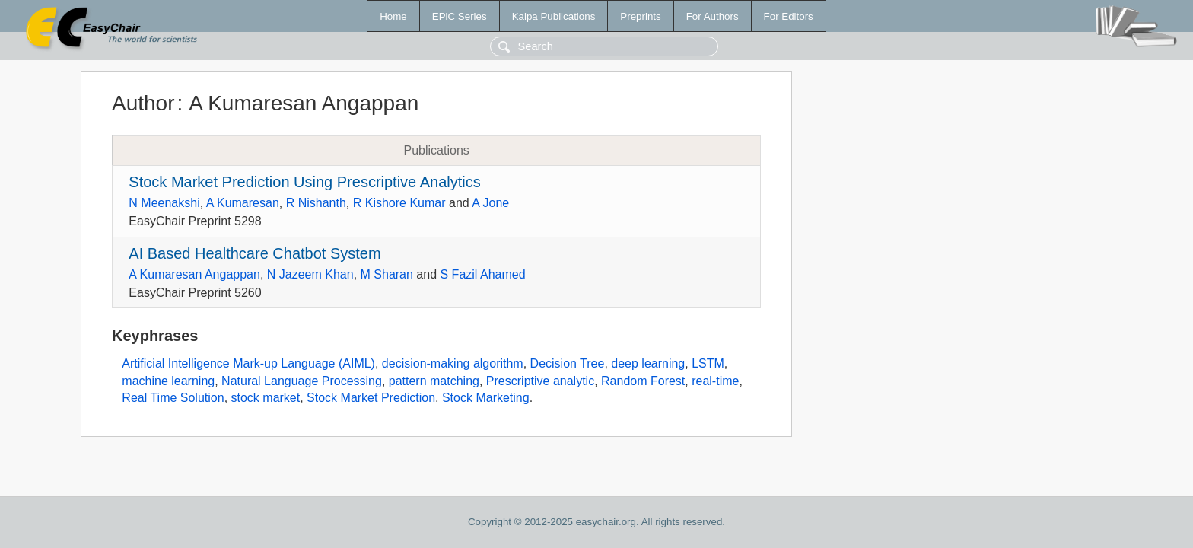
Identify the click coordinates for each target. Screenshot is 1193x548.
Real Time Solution (173, 397)
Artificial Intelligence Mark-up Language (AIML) (248, 363)
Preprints (640, 16)
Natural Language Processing (301, 380)
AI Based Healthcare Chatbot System (254, 253)
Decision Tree (567, 363)
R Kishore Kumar (399, 202)
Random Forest (643, 380)
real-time (715, 380)
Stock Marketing (486, 397)
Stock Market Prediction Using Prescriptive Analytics (304, 182)
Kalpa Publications (554, 16)
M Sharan (387, 274)
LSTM (708, 363)
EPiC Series (459, 16)
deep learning (648, 363)
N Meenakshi (164, 202)
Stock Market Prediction (371, 397)
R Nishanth (316, 202)
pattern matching (434, 380)
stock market (266, 397)
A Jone (490, 202)
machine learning (168, 380)
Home (393, 16)
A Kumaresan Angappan (194, 274)
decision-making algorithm (452, 363)
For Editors (788, 16)
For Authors (712, 16)
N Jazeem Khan (310, 274)
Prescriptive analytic (540, 380)
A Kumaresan (242, 202)
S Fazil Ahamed (483, 274)
